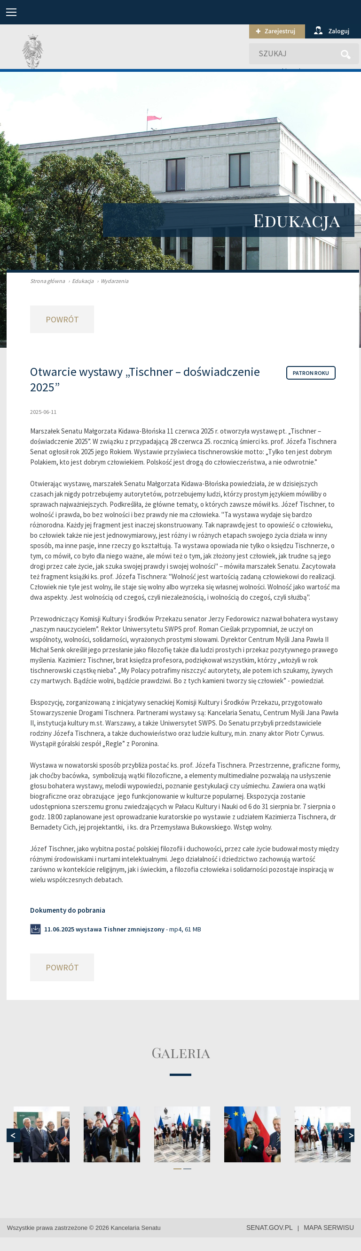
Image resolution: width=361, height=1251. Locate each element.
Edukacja (80, 280)
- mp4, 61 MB (122, 929)
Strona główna (47, 280)
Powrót (62, 319)
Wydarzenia (111, 280)
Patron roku (311, 372)
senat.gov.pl (269, 1227)
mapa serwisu (329, 1227)
